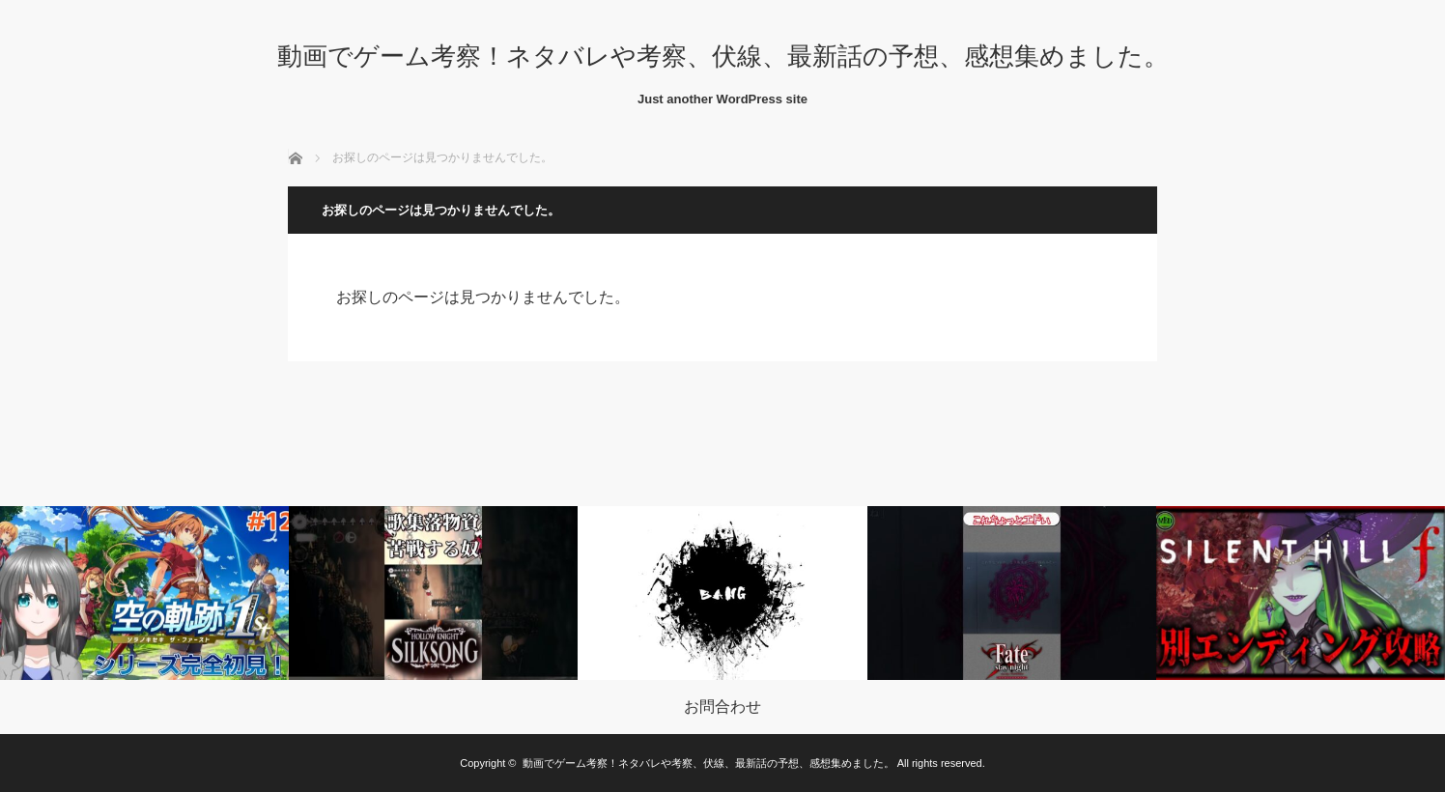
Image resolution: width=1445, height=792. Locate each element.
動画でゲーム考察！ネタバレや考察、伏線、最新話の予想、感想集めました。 (723, 56)
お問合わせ (722, 707)
